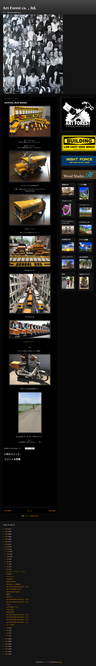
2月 (8, 633)
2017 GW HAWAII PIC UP (13, 589)
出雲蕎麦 (9, 574)
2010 (6, 654)
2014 (6, 644)
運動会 (8, 594)
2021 (6, 539)
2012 (6, 649)
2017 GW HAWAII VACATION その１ (17, 622)
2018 (6, 547)
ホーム (29, 511)
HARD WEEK (10, 612)
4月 (8, 628)
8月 (8, 561)
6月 (8, 566)
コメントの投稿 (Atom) (31, 516)
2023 (6, 534)
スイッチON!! (10, 625)
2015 (6, 641)
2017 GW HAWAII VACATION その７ (17, 586)
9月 (8, 559)
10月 (8, 556)
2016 (6, 639)
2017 (6, 549)
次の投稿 (7, 511)
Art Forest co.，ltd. (19, 8)
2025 (6, 529)
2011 (6, 651)
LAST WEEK (10, 609)
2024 (6, 531)
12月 (8, 551)
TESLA (8, 604)
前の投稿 (52, 511)
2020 (6, 541)
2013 (6, 646)
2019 (6, 544)
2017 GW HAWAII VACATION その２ (17, 619)
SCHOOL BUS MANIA (12, 592)
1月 (8, 635)
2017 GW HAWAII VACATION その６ (17, 599)
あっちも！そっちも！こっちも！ (16, 571)
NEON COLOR (10, 581)
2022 (6, 536)
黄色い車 (8, 597)
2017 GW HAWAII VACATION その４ (17, 614)
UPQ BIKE (9, 579)
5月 (8, 569)
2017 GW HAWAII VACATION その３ (17, 617)
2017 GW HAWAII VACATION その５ (17, 602)
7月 (8, 564)
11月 (8, 554)
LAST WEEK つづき (12, 607)
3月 (8, 630)
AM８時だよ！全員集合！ (13, 584)
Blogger (59, 662)
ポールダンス (10, 576)
